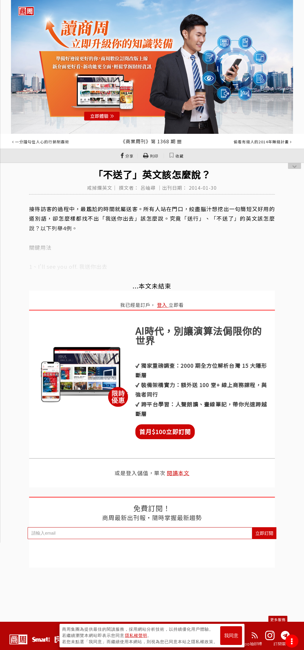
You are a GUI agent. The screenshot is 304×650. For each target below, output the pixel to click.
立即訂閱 (264, 533)
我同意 (231, 635)
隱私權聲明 (136, 635)
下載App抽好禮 (247, 644)
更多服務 (278, 619)
